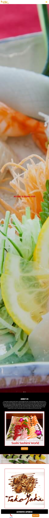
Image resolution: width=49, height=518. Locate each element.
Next (47, 198)
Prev (1, 198)
